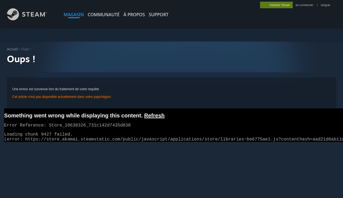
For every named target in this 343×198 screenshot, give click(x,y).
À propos (134, 15)
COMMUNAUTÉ (103, 15)
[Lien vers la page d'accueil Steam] (31, 18)
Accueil (12, 49)
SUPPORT (159, 15)
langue (325, 5)
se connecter (304, 5)
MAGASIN (74, 15)
